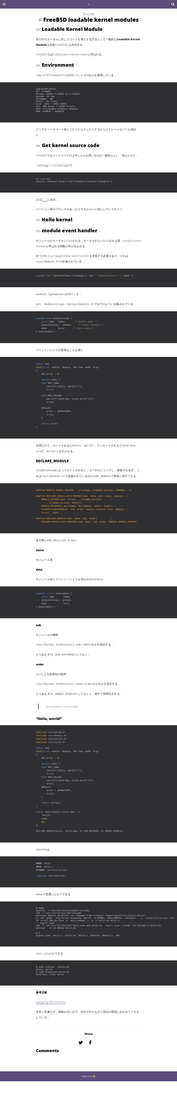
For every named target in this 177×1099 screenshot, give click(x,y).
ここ (44, 205)
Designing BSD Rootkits (51, 1020)
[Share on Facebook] (90, 1064)
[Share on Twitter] (81, 1064)
